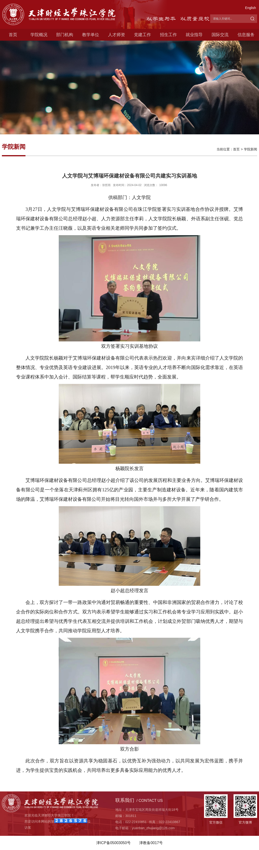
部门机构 (64, 34)
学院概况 (38, 34)
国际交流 (220, 34)
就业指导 (194, 34)
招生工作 (168, 34)
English (250, 8)
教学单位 (90, 34)
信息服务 (246, 34)
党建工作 (142, 34)
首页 (13, 34)
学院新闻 (250, 149)
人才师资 (116, 34)
